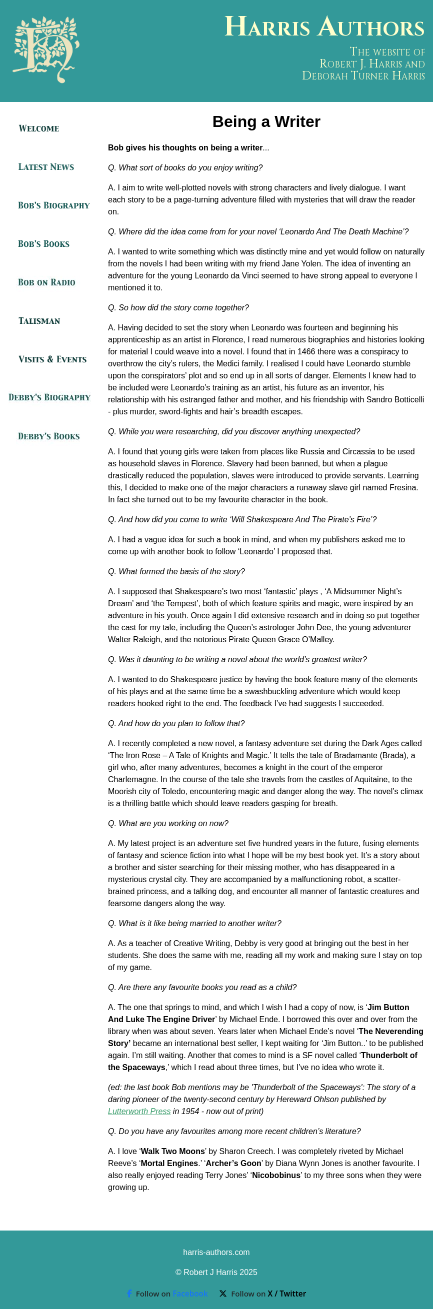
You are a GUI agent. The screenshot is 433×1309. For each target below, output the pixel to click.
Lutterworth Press (139, 1111)
